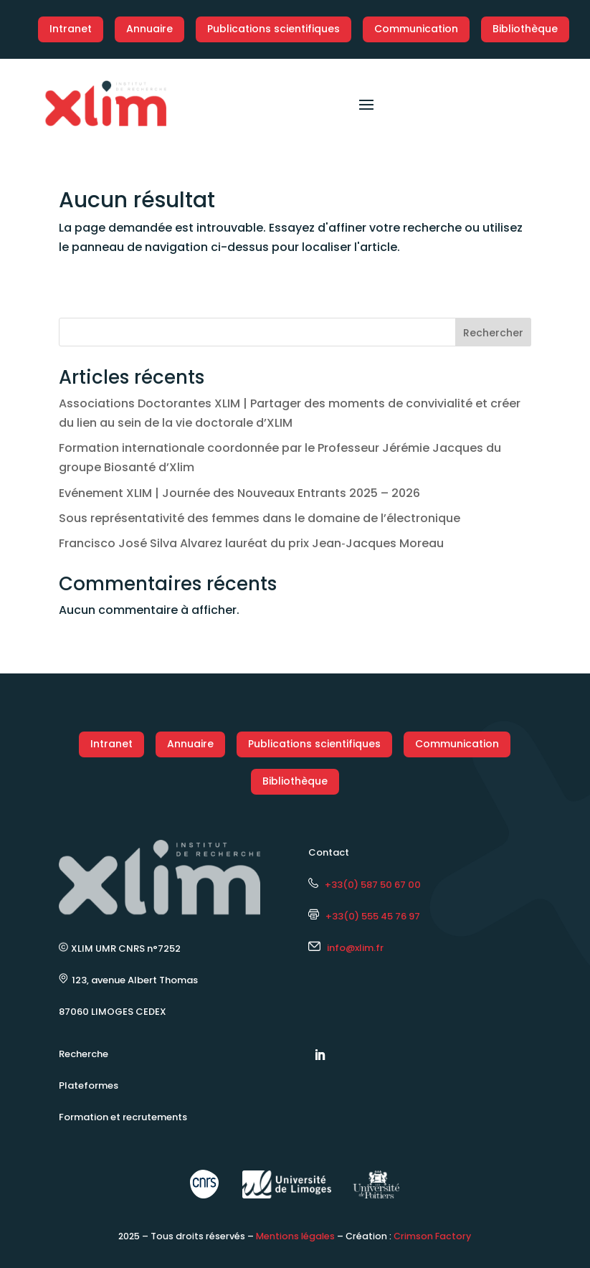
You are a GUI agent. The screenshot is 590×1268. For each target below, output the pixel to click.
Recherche (83, 1054)
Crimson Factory (432, 1236)
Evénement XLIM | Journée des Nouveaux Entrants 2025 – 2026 (239, 493)
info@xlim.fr (355, 948)
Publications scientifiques (273, 29)
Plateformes (88, 1085)
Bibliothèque (525, 29)
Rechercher (493, 333)
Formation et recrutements (123, 1117)
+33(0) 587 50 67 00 (364, 884)
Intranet (70, 29)
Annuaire (149, 29)
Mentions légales (295, 1236)
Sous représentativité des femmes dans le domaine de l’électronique (259, 518)
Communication (416, 29)
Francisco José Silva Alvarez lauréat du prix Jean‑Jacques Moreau (251, 543)
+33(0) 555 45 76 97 (364, 916)
